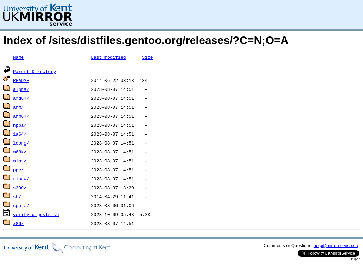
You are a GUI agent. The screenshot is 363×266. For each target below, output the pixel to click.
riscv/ (21, 178)
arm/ (18, 107)
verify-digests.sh (36, 214)
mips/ (20, 161)
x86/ (18, 223)
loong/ (21, 143)
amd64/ (21, 98)
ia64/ (20, 134)
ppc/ (18, 170)
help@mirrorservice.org (337, 245)
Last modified (108, 57)
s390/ (20, 187)
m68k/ (20, 152)
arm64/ (21, 116)
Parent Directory (34, 71)
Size (147, 57)
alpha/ (21, 89)
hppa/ (20, 125)
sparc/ (21, 205)
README (21, 80)
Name (18, 57)
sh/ (17, 196)
